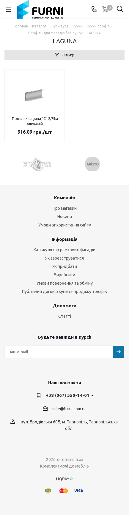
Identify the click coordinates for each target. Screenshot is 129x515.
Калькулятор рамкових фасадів (64, 249)
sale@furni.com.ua (69, 408)
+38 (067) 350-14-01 (67, 395)
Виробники (64, 274)
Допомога (64, 305)
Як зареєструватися (64, 258)
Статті (64, 316)
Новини (64, 216)
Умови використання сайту (64, 225)
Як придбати (64, 266)
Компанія (64, 197)
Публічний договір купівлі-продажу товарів (64, 291)
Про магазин (65, 208)
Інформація (65, 239)
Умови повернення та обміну (65, 283)
